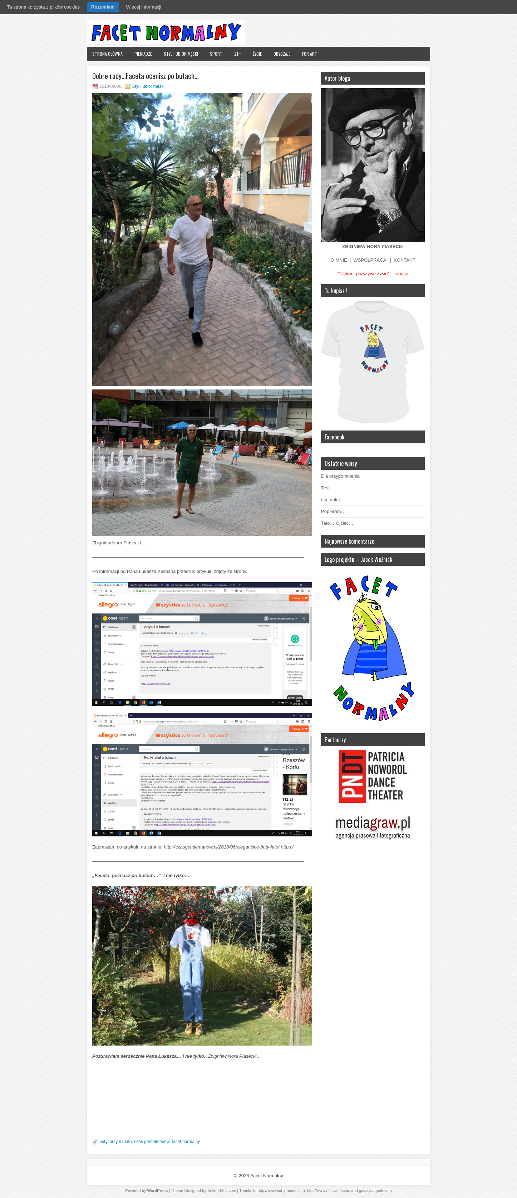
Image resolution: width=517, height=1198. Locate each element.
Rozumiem (103, 7)
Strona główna (107, 54)
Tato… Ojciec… (337, 523)
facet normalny (186, 1141)
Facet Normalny (266, 1175)
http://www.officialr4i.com (328, 1190)
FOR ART (309, 54)
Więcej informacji (143, 7)
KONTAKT (404, 260)
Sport (216, 54)
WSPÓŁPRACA (370, 260)
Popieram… (333, 511)
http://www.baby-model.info (281, 1190)
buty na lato (120, 1141)
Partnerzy (335, 739)
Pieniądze (143, 54)
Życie (257, 54)
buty (103, 1141)
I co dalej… (332, 499)
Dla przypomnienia (340, 476)
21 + (237, 54)
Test (325, 487)
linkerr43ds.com (222, 1190)
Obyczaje (282, 54)
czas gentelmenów (151, 1141)
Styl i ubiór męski (181, 54)
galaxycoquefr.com (375, 1190)
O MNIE (339, 260)
